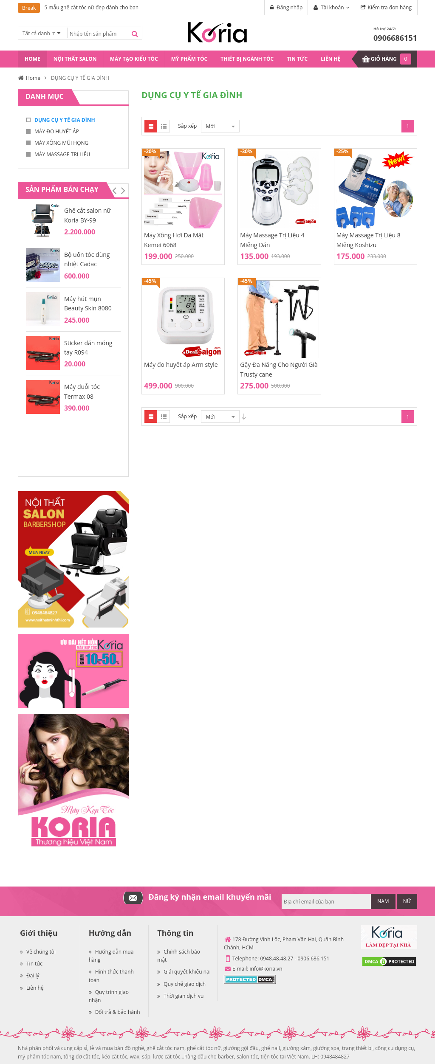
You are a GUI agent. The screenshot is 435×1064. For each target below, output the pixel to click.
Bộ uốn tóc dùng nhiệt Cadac (87, 259)
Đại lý (30, 975)
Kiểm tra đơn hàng (390, 7)
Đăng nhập (289, 7)
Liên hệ (32, 987)
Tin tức (31, 963)
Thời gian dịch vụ (180, 995)
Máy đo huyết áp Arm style (181, 364)
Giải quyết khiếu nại (183, 971)
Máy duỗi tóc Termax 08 (82, 391)
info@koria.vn (266, 968)
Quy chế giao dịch (181, 984)
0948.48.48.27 (276, 958)
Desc (243, 416)
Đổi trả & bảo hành (114, 1012)
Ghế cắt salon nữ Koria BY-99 (87, 215)
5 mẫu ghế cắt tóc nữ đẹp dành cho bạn (91, 7)
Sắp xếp (187, 125)
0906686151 (395, 38)
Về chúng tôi (38, 951)
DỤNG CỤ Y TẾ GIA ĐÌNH (64, 120)
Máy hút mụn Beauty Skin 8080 (88, 303)
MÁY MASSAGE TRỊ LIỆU (62, 154)
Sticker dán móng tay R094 (88, 347)
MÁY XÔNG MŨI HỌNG (61, 142)
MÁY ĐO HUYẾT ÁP (56, 131)
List (163, 126)
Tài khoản (332, 7)
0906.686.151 (314, 958)
